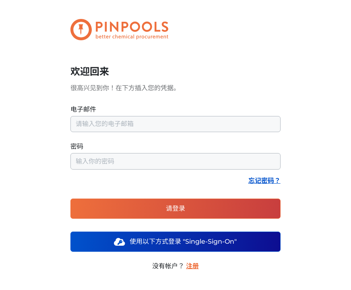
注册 (192, 266)
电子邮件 (175, 119)
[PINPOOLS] (103, 29)
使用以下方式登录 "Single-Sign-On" (175, 241)
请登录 (175, 208)
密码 (175, 156)
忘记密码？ (264, 180)
